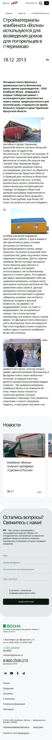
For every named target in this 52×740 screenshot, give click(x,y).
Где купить (8, 693)
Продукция (8, 688)
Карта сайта (38, 727)
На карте (7, 650)
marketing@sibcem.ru (13, 655)
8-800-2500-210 (32, 3)
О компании (8, 698)
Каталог (6, 683)
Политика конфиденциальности (16, 727)
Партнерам (8, 709)
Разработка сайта (16, 733)
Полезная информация (14, 704)
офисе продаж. (9, 631)
